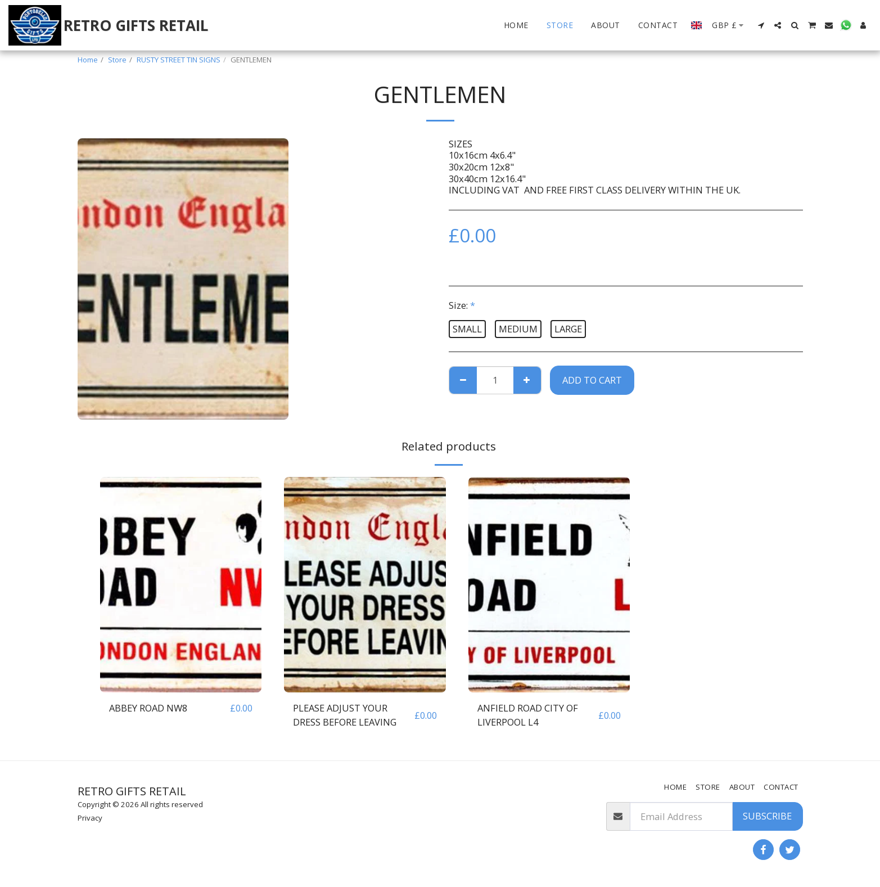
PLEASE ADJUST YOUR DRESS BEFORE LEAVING (344, 714)
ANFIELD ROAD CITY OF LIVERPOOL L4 (527, 714)
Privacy (90, 818)
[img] (181, 584)
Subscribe (767, 815)
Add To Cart (592, 379)
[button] (761, 25)
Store (117, 60)
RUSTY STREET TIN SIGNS (178, 60)
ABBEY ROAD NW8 (148, 707)
